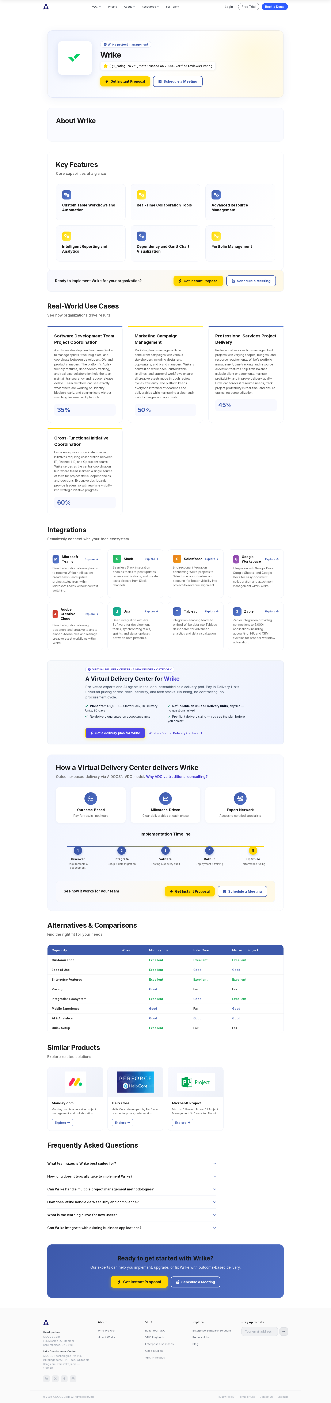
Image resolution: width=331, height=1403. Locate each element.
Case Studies (154, 1350)
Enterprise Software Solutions (212, 1330)
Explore (91, 559)
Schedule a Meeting (178, 81)
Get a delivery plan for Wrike (115, 733)
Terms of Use (246, 1396)
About (129, 6)
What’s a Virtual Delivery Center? (175, 733)
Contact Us (266, 1396)
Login (229, 6)
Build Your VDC (155, 1330)
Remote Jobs (201, 1337)
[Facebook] (64, 1378)
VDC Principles (155, 1357)
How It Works (106, 1337)
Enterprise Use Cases (159, 1344)
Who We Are (106, 1330)
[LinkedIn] (46, 1378)
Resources (150, 6)
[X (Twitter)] (55, 1378)
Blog (195, 1344)
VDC (96, 6)
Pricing (112, 6)
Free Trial (249, 6)
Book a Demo (275, 6)
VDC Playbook (154, 1337)
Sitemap (283, 1396)
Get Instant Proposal (125, 81)
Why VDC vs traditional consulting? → (179, 777)
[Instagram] (73, 1378)
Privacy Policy (225, 1396)
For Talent (172, 6)
